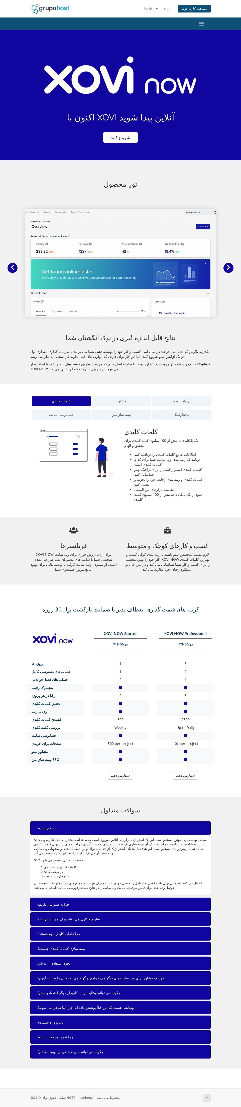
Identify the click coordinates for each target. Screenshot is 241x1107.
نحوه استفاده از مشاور (53, 963)
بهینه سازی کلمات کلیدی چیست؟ (61, 949)
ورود (167, 8)
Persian (151, 8)
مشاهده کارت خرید (194, 8)
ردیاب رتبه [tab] (181, 401)
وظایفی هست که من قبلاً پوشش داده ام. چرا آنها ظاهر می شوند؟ (85, 1008)
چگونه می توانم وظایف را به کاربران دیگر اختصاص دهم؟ (79, 993)
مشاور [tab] (121, 401)
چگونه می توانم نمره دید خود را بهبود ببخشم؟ (70, 1052)
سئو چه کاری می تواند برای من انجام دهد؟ (68, 919)
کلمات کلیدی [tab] (61, 401)
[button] (13, 268)
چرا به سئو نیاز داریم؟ (53, 904)
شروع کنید (120, 137)
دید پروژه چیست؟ (50, 1022)
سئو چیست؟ (46, 828)
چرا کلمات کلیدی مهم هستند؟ (58, 934)
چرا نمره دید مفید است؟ (55, 1037)
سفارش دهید (120, 775)
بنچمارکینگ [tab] (181, 414)
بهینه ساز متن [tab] (121, 414)
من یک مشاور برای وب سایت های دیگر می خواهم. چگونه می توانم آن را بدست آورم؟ (100, 978)
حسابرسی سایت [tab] (61, 414)
